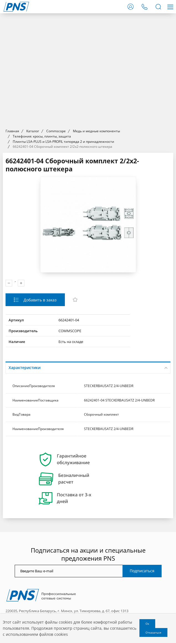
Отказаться (153, 632)
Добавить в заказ (39, 300)
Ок (147, 624)
